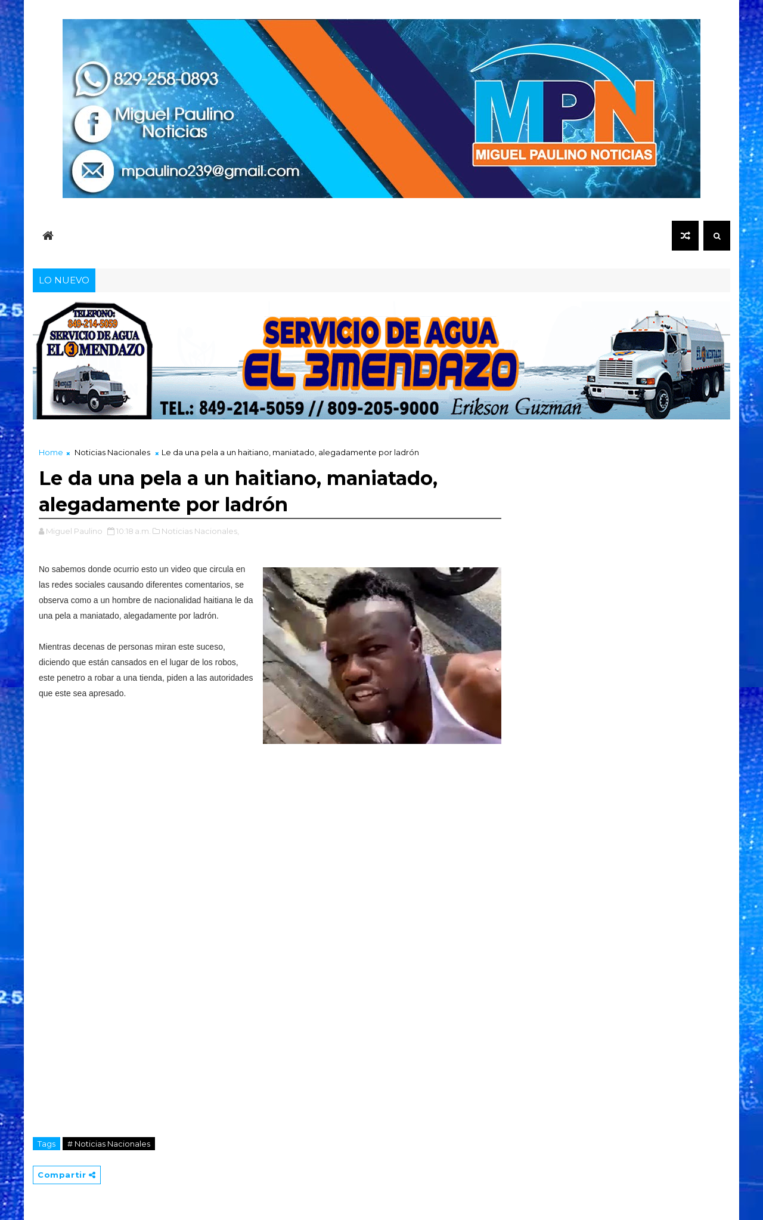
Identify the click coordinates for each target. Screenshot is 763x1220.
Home (51, 452)
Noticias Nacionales (112, 452)
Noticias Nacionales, (200, 531)
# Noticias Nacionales (108, 1143)
